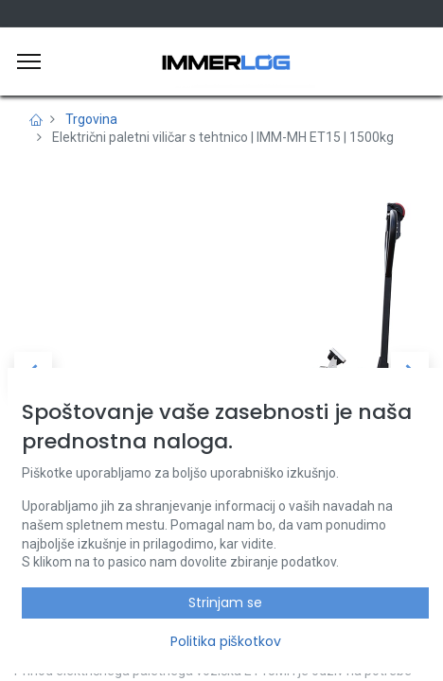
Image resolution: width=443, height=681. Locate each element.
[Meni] (29, 61)
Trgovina (91, 119)
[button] (33, 371)
